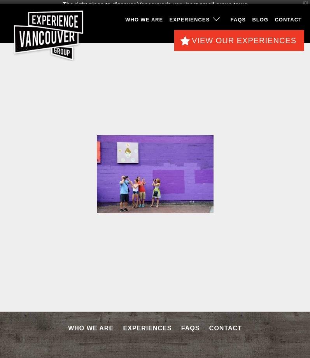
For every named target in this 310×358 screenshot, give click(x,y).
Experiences (190, 19)
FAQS (238, 19)
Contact (288, 19)
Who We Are (144, 19)
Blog (260, 19)
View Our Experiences (244, 39)
